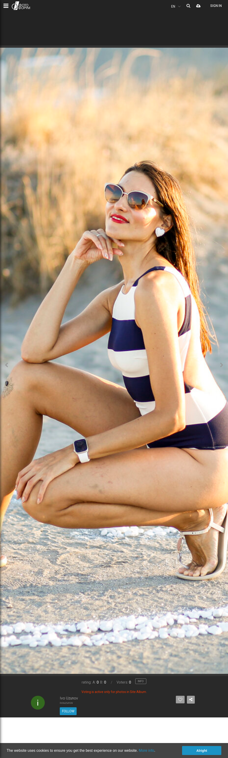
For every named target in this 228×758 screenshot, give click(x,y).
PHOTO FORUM (21, 5)
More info (146, 750)
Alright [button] (201, 750)
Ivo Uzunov (69, 698)
